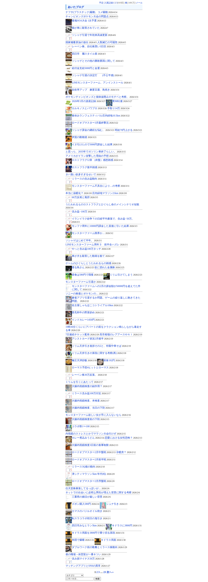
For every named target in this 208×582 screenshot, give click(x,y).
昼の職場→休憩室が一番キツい (88, 554)
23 (104, 572)
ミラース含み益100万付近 (91, 393)
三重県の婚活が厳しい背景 (91, 496)
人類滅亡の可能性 (111, 42)
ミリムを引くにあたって (84, 382)
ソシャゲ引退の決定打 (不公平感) (97, 75)
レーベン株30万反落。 (89, 374)
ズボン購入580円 (85, 504)
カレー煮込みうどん (88, 437)
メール (139, 3)
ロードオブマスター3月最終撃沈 (95, 122)
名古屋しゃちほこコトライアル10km (97, 305)
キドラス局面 (113, 540)
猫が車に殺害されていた (90, 27)
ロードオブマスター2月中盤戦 (94, 452)
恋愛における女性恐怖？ (123, 437)
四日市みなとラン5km (88, 525)
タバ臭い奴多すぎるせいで (85, 174)
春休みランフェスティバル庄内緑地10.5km (101, 115)
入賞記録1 (109, 3)
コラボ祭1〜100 (85, 426)
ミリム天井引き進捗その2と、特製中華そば (101, 346)
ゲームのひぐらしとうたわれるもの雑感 (93, 263)
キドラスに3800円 (127, 525)
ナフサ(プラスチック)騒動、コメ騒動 (91, 12)
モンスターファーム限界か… (92, 233)
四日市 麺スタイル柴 (89, 53)
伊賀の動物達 (84, 137)
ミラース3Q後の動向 (88, 466)
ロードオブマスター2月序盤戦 (93, 481)
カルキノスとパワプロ (89, 108)
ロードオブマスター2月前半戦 (94, 459)
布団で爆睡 (83, 540)
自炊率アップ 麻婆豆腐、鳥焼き (95, 89)
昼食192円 (113, 360)
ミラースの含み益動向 (89, 178)
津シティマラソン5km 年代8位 (93, 474)
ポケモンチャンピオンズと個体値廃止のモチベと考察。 (102, 96)
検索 (98, 579)
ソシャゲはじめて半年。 (84, 240)
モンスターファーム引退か (85, 281)
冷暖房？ (126, 452)
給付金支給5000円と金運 (90, 68)
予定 (101, 3)
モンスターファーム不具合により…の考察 (100, 185)
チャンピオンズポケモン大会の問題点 (92, 16)
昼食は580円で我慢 (87, 274)
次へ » (110, 572)
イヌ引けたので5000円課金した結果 (97, 144)
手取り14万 (118, 108)
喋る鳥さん (83, 267)
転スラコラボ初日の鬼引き (91, 518)
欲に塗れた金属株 (109, 267)
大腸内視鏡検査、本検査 (90, 400)
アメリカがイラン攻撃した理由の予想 (92, 156)
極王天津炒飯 (84, 360)
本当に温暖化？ (79, 193)
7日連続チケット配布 (82, 334)
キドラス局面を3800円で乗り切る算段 (98, 532)
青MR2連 (122, 101)
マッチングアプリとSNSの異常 (88, 565)
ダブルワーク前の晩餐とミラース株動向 (99, 547)
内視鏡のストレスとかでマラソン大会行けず (96, 433)
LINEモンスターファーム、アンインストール (102, 82)
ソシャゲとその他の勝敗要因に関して (97, 60)
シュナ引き (116, 504)
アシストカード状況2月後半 (92, 338)
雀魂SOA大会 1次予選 (89, 20)
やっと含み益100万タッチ (91, 248)
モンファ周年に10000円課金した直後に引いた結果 (104, 226)
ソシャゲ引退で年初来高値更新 (94, 35)
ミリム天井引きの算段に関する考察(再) (99, 353)
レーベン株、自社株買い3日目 (93, 46)
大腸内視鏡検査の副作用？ (92, 386)
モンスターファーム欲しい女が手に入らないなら (98, 415)
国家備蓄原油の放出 (81, 42)
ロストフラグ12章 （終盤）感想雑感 (97, 160)
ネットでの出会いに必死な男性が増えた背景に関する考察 (103, 492)
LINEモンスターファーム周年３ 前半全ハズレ (97, 244)
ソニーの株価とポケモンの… (87, 293)
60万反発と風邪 (85, 197)
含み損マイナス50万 (88, 558)
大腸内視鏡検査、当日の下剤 (93, 407)
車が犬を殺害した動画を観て (93, 256)
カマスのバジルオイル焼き (91, 511)
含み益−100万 (84, 211)
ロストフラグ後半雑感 (89, 167)
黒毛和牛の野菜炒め (88, 312)
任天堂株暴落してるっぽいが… (87, 488)
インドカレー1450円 (88, 319)
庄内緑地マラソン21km (109, 193)
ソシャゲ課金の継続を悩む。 (93, 130)
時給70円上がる (128, 130)
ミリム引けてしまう (126, 274)
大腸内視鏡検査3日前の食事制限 (95, 445)
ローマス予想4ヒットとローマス (95, 367)
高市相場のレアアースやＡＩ (121, 334)
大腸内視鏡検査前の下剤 (90, 419)
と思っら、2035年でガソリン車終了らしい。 (96, 151)
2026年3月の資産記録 (88, 101)
